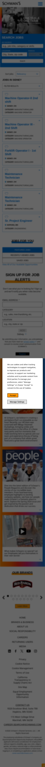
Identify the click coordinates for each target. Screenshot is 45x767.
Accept (13, 395)
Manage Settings (17, 402)
